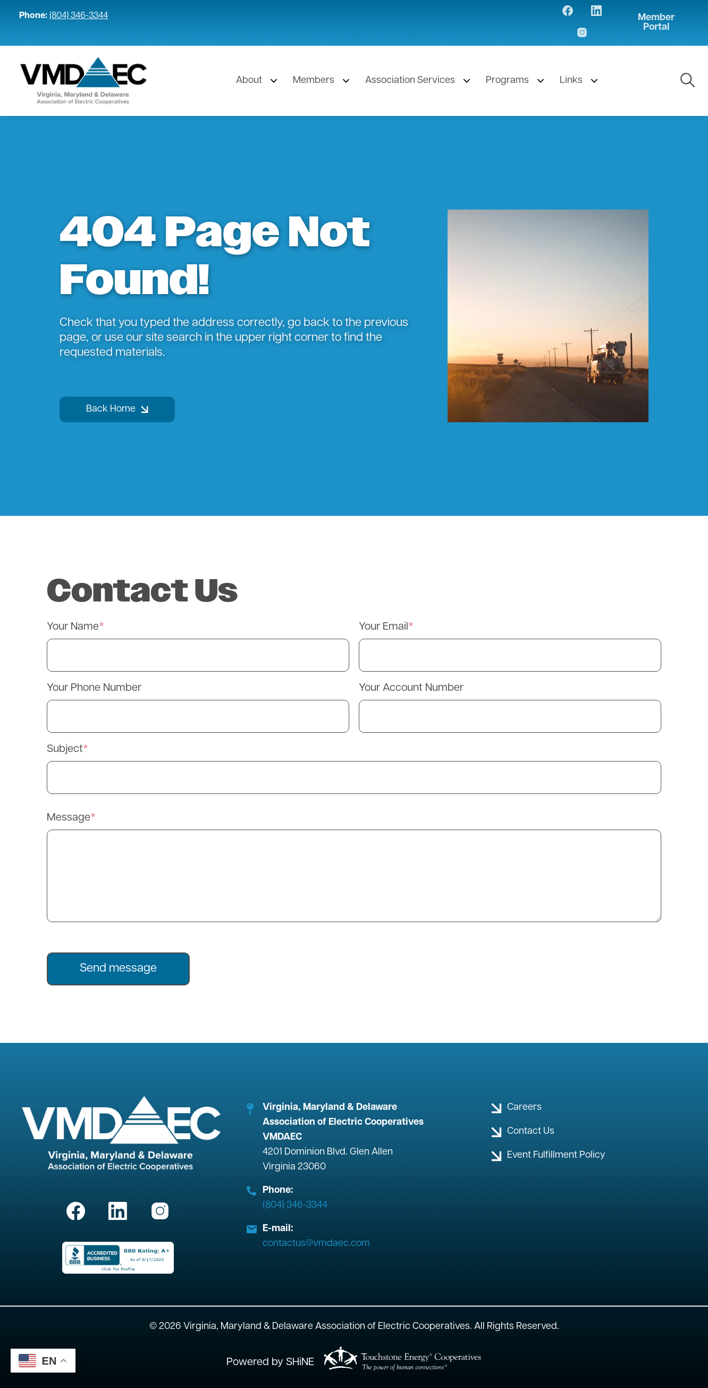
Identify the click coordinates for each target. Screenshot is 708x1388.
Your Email (383, 627)
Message (68, 818)
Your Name (73, 627)
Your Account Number (411, 688)
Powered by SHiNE (270, 1362)
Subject (65, 749)
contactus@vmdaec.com (316, 1244)
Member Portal (656, 22)
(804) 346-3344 (78, 16)
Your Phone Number (94, 688)
